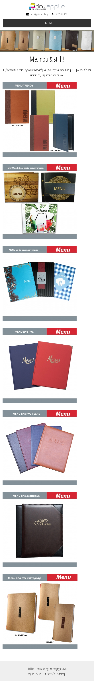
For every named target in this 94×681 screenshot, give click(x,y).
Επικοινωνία (49, 674)
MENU (52, 23)
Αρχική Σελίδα (34, 674)
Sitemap (61, 674)
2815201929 (61, 14)
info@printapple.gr (39, 14)
